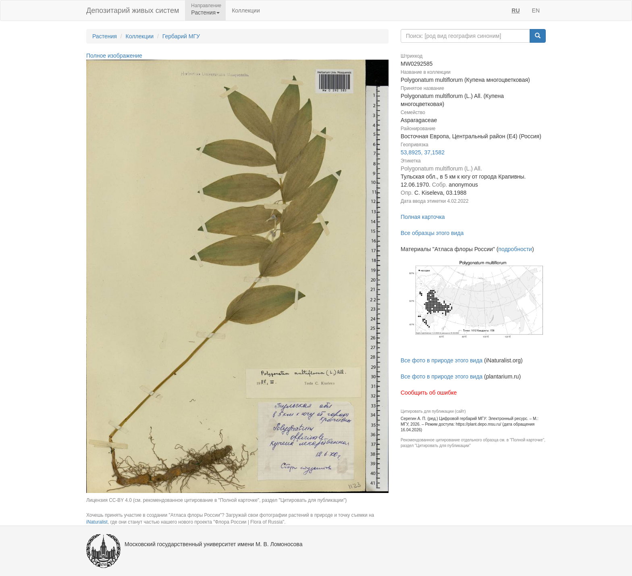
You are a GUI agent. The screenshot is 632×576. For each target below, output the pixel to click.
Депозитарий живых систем (132, 10)
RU (515, 10)
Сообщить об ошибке (429, 392)
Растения (104, 36)
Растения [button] (205, 12)
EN (536, 10)
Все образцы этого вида (432, 233)
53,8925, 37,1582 (423, 152)
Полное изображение (114, 55)
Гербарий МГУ (181, 36)
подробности (515, 249)
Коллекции (246, 10)
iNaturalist (97, 522)
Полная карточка (423, 217)
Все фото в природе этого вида (441, 360)
